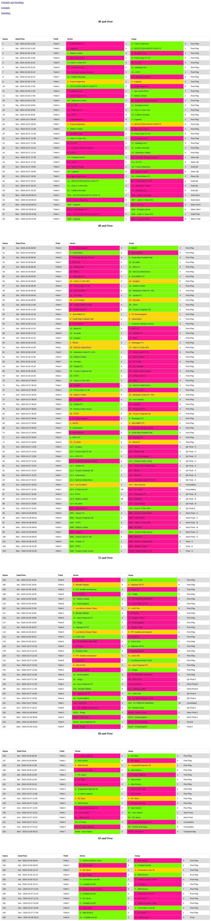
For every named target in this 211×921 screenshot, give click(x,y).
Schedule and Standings (12, 2)
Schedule (5, 8)
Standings (5, 13)
